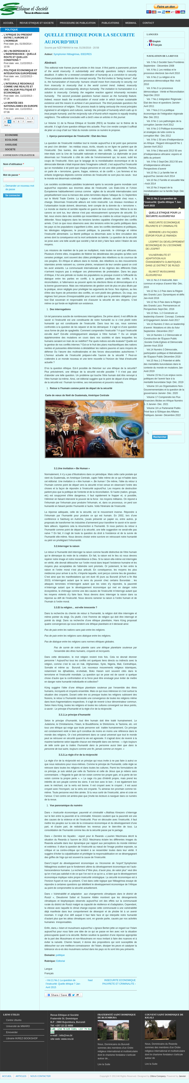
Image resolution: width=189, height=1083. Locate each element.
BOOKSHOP (22, 1038)
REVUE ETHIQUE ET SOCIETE (37, 23)
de (18, 1026)
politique (60, 955)
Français (155, 45)
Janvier (182, 1076)
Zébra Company (158, 1076)
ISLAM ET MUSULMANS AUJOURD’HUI (160, 273)
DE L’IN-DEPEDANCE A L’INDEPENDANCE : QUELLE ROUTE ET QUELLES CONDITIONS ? (20, 56)
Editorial (60, 961)
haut (90, 980)
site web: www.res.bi (62, 1039)
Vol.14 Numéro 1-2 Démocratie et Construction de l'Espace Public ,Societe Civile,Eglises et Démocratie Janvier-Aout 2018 (163, 340)
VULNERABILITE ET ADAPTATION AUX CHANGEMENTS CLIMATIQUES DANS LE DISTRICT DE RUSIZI (163, 260)
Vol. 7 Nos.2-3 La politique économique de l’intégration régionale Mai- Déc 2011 (163, 114)
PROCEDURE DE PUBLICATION (77, 23)
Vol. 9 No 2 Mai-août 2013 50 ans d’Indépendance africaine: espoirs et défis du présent (163, 154)
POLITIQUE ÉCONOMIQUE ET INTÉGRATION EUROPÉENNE (20, 72)
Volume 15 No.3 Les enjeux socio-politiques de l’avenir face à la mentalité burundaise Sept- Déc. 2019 (163, 379)
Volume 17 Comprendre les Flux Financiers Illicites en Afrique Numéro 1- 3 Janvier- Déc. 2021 (163, 401)
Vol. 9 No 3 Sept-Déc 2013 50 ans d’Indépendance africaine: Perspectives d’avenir (163, 165)
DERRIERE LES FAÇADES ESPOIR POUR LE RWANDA (162, 234)
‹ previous (19, 118)
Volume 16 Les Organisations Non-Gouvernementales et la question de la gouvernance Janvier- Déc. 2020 (164, 390)
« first (7, 118)
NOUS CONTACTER (41, 1076)
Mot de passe (11, 175)
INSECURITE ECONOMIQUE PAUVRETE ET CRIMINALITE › (119, 982)
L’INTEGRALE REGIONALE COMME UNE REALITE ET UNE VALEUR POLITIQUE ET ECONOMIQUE (20, 88)
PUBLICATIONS (110, 23)
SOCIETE (10, 149)
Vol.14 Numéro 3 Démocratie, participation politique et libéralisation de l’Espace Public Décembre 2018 (163, 353)
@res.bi (68, 1035)
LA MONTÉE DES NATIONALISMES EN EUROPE (21, 104)
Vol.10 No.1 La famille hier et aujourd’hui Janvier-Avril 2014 (160, 174)
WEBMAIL (130, 23)
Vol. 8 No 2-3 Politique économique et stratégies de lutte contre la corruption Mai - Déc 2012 (163, 132)
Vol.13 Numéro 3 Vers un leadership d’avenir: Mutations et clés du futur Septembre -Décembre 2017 (164, 328)
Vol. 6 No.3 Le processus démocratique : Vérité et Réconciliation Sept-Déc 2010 (164, 92)
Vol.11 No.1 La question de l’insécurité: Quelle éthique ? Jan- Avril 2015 (163, 202)
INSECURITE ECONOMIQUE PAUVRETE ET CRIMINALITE (163, 224)
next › (30, 121)
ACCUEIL (8, 23)
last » (7, 125)
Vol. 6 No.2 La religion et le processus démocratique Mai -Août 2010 (162, 81)
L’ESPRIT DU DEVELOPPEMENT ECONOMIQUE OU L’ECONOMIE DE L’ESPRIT (165, 245)
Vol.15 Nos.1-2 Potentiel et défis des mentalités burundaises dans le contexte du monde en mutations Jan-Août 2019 (163, 366)
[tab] (19, 29)
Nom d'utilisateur (13, 164)
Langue (48, 969)
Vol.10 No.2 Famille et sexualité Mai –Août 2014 (164, 182)
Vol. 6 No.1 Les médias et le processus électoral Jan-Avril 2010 (162, 71)
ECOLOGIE (11, 139)
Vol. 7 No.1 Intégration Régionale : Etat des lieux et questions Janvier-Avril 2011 (163, 103)
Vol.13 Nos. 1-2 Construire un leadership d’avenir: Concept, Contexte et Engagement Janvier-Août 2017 (164, 317)
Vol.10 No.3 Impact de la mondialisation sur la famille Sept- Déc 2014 (164, 191)
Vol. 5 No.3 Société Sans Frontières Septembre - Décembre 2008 (164, 64)
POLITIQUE (11, 29)
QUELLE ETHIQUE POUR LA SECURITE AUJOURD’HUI (163, 214)
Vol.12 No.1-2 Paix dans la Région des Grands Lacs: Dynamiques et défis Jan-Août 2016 (164, 295)
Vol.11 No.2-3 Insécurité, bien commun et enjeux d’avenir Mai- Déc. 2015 (163, 284)
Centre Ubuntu (13, 1020)
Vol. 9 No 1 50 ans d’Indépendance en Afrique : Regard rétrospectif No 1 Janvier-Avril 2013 (163, 143)
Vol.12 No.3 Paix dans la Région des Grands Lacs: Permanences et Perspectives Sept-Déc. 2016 (162, 306)
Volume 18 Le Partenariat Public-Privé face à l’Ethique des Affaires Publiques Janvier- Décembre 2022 (162, 412)
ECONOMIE (11, 135)
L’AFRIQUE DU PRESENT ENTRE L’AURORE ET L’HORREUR (18, 37)
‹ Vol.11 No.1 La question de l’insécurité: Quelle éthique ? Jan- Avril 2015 (63, 984)
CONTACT (148, 23)
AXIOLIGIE (11, 144)
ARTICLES (21, 1076)
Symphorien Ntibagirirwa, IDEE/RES (73, 54)
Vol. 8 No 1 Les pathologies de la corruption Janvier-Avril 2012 (162, 123)
